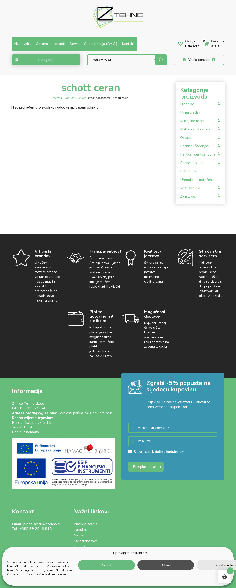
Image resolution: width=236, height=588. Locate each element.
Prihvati (106, 565)
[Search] (161, 59)
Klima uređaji (190, 112)
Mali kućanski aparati (196, 129)
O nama (42, 43)
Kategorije (45, 59)
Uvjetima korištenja (166, 451)
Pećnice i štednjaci (194, 146)
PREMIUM (188, 171)
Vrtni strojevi (190, 188)
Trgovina (69, 98)
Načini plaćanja (85, 524)
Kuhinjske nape (192, 121)
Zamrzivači (188, 196)
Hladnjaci (187, 104)
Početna (57, 98)
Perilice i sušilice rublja (197, 154)
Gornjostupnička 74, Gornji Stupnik (85, 413)
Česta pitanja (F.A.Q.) (100, 43)
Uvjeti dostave (86, 541)
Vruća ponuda (199, 59)
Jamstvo (80, 529)
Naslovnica (22, 43)
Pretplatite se (144, 467)
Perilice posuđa (192, 163)
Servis (74, 43)
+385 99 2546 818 (35, 528)
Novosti (58, 43)
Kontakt (128, 43)
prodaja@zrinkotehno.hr (41, 524)
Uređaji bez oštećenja (197, 179)
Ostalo (185, 137)
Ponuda (81, 98)
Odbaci (165, 565)
